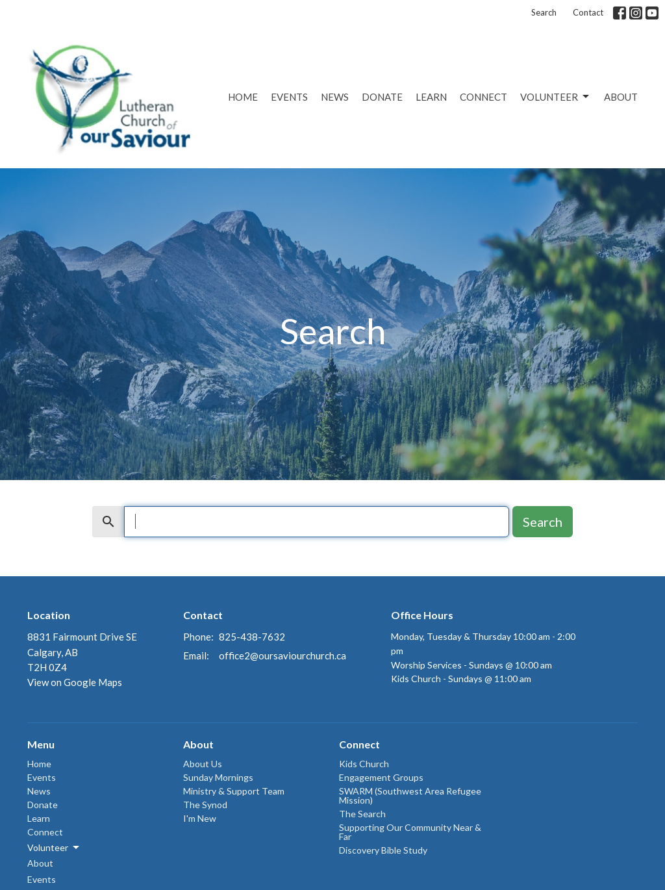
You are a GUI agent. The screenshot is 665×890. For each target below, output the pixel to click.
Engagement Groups (381, 777)
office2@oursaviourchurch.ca (282, 655)
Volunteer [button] (54, 847)
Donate (382, 97)
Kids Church (364, 763)
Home (243, 97)
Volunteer (555, 96)
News (335, 97)
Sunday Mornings (218, 777)
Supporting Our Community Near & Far (410, 832)
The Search (362, 813)
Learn (431, 97)
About (621, 97)
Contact (588, 12)
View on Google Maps (74, 682)
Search (544, 12)
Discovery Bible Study (383, 850)
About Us (202, 763)
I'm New (199, 818)
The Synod (205, 804)
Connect (483, 97)
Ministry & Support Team (233, 790)
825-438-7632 (252, 636)
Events (289, 97)
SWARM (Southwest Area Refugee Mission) (410, 795)
